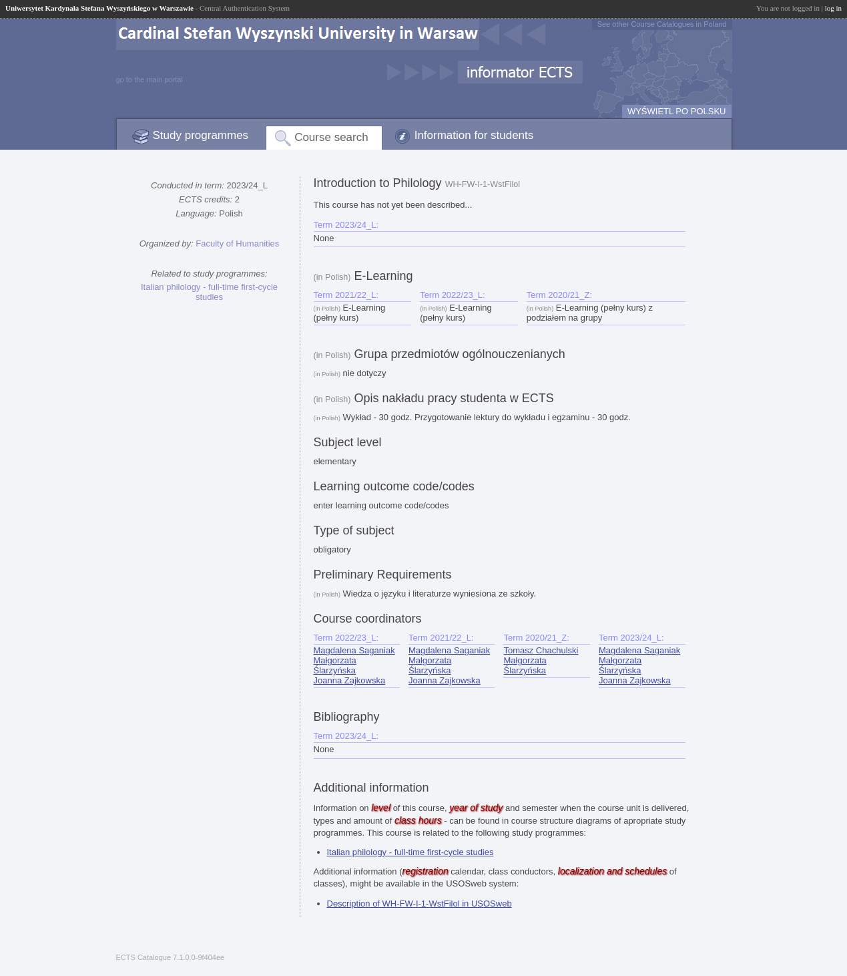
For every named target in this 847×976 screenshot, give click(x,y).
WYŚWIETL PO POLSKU (676, 111)
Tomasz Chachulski (540, 650)
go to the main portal (149, 79)
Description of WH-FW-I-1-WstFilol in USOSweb (419, 904)
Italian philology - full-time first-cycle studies (209, 292)
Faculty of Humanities (237, 243)
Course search (331, 137)
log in (833, 8)
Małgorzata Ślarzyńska (335, 665)
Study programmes (201, 135)
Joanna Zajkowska (350, 680)
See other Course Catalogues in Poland (662, 24)
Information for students (474, 135)
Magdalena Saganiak (354, 650)
